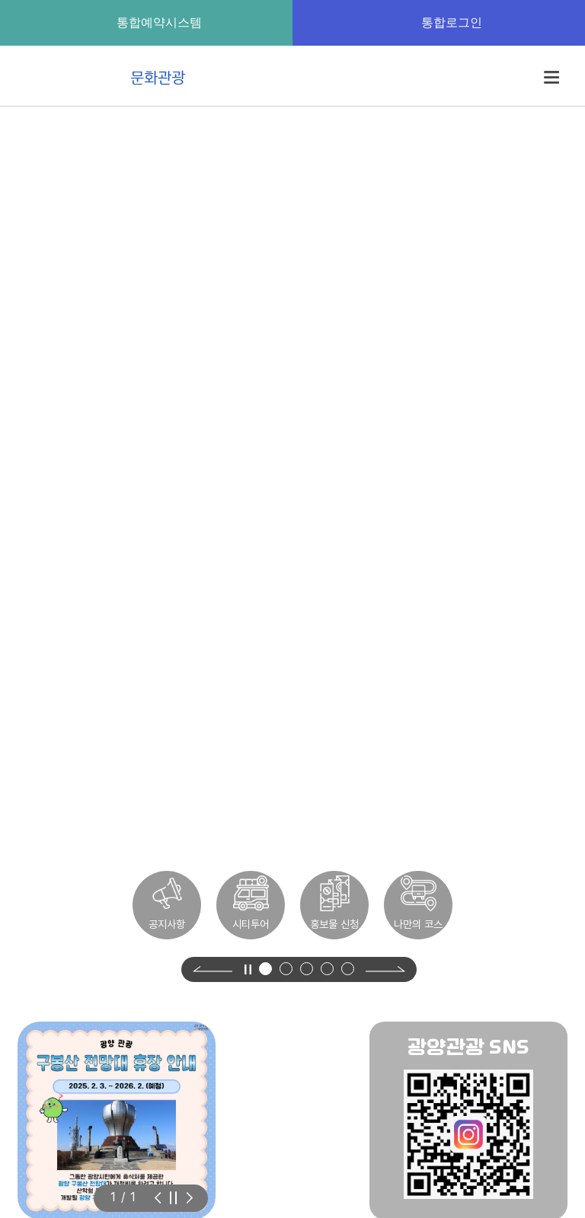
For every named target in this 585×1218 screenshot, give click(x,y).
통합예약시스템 (146, 22)
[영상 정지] (247, 969)
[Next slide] (385, 969)
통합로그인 (438, 22)
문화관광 (108, 76)
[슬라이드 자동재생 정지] (173, 1197)
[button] (265, 968)
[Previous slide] (212, 969)
